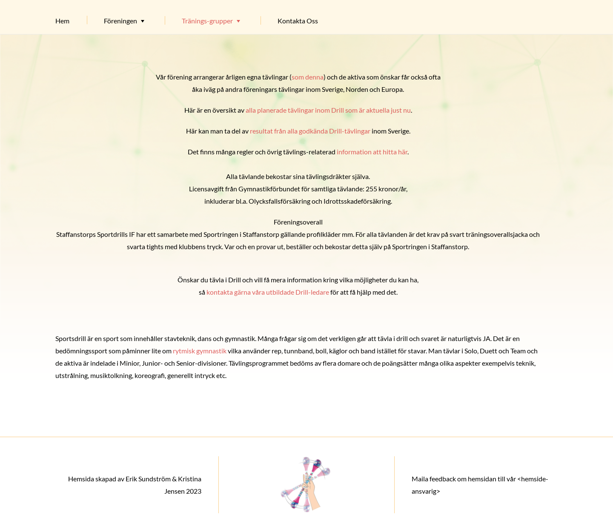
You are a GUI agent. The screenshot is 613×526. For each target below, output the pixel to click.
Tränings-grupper (207, 21)
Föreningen (120, 21)
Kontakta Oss (298, 21)
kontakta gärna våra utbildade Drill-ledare (267, 292)
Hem (62, 21)
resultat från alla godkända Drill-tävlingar (310, 131)
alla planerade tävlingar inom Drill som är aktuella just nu (328, 110)
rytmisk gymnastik (199, 351)
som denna (308, 77)
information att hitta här (372, 152)
